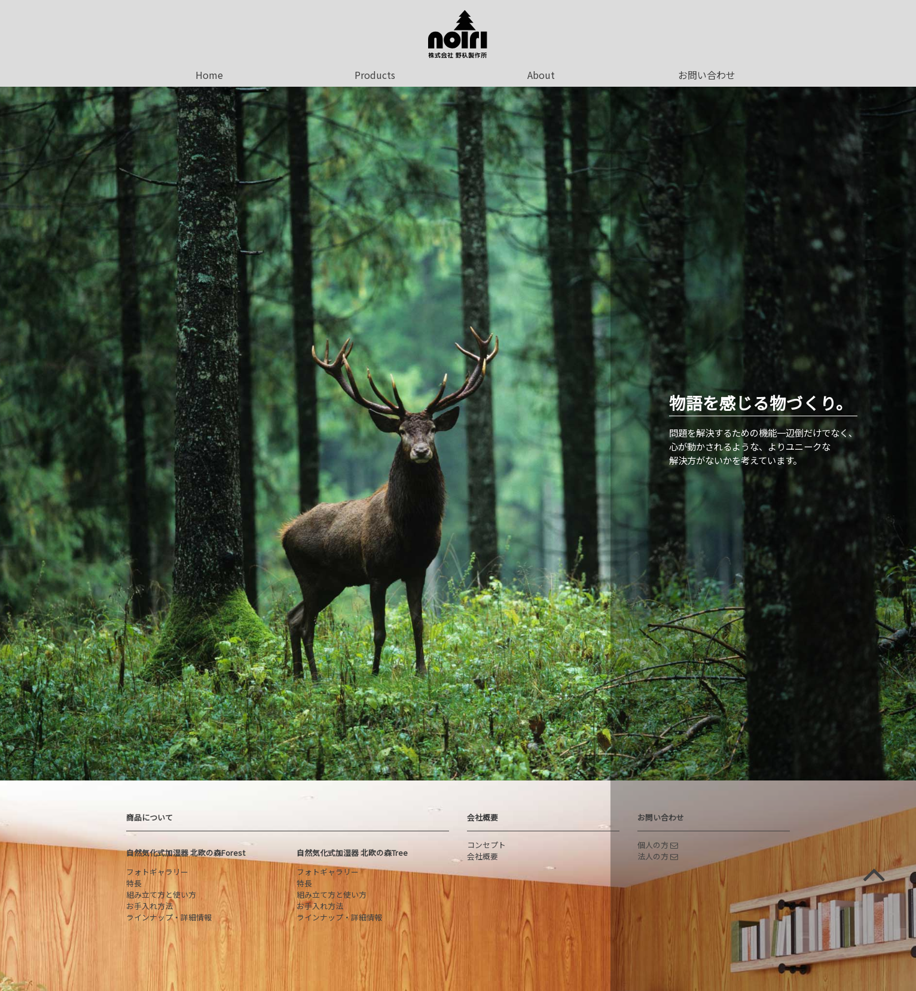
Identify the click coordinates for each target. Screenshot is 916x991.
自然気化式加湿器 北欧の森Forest (185, 852)
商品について (149, 817)
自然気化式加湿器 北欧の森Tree (352, 852)
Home (209, 75)
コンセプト (486, 844)
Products (375, 75)
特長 (134, 883)
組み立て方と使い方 (161, 894)
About (541, 75)
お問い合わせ (706, 75)
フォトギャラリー (157, 871)
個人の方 (657, 844)
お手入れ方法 (149, 905)
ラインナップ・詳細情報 (169, 917)
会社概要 (482, 817)
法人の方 (657, 856)
